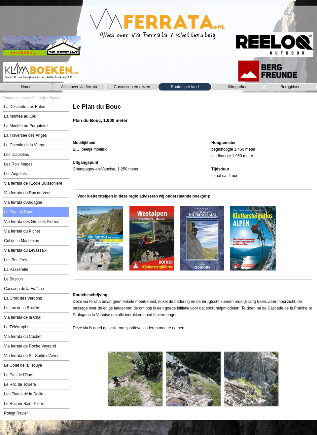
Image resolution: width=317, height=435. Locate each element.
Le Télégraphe (16, 327)
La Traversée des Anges (25, 135)
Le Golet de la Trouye (23, 365)
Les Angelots (15, 173)
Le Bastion (13, 279)
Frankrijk (39, 98)
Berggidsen (290, 87)
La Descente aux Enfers (25, 106)
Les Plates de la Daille (23, 394)
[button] (135, 379)
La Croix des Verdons (23, 298)
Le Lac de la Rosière (22, 308)
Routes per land (185, 87)
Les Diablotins (16, 154)
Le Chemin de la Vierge (24, 145)
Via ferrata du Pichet (22, 231)
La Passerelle (16, 269)
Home (26, 87)
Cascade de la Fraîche (24, 288)
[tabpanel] (193, 116)
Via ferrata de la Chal (22, 317)
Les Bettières (15, 260)
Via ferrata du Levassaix (25, 250)
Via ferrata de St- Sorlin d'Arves (31, 355)
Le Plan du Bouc (18, 212)
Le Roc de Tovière (20, 384)
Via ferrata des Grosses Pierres (31, 221)
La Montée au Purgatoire (26, 126)
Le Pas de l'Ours (18, 375)
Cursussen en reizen (132, 87)
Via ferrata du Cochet (22, 336)
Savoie (55, 98)
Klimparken (237, 87)
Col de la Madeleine (21, 240)
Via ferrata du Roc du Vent (27, 193)
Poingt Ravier (16, 413)
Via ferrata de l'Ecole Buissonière (33, 183)
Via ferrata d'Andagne (23, 202)
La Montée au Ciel (20, 116)
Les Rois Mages (18, 164)
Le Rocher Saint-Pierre (24, 403)
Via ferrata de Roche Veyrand (30, 346)
